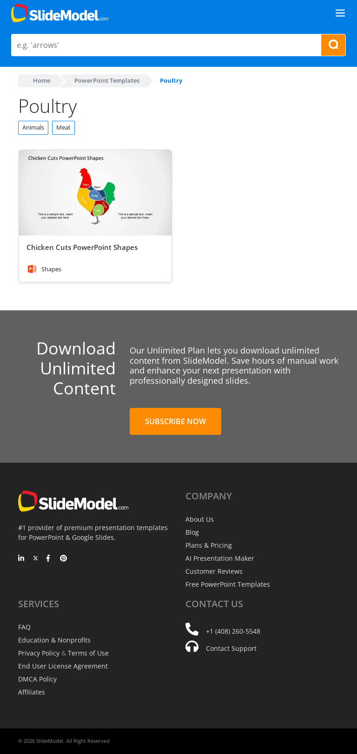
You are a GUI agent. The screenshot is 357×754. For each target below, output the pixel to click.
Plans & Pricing (208, 545)
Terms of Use (88, 653)
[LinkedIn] (21, 559)
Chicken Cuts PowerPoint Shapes (82, 247)
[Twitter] (35, 559)
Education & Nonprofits (54, 640)
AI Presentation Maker (219, 558)
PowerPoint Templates (106, 80)
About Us (199, 519)
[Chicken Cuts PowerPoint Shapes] (95, 193)
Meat (63, 127)
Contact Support (231, 648)
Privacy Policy (39, 653)
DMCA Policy (37, 679)
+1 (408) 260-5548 (233, 631)
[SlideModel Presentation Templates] (59, 13)
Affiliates (31, 692)
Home (41, 80)
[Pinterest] (63, 559)
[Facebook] (49, 559)
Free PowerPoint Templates (227, 584)
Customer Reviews (214, 571)
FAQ (24, 627)
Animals (33, 127)
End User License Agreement (63, 666)
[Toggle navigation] (340, 13)
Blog (192, 532)
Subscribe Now (175, 421)
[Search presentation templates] (333, 45)
